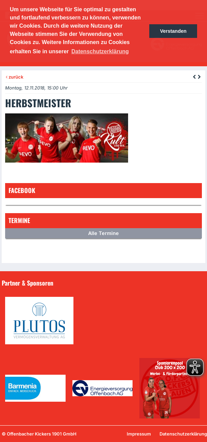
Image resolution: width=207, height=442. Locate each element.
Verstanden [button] (173, 31)
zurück (14, 77)
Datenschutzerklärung (183, 434)
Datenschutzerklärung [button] (100, 51)
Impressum (139, 434)
